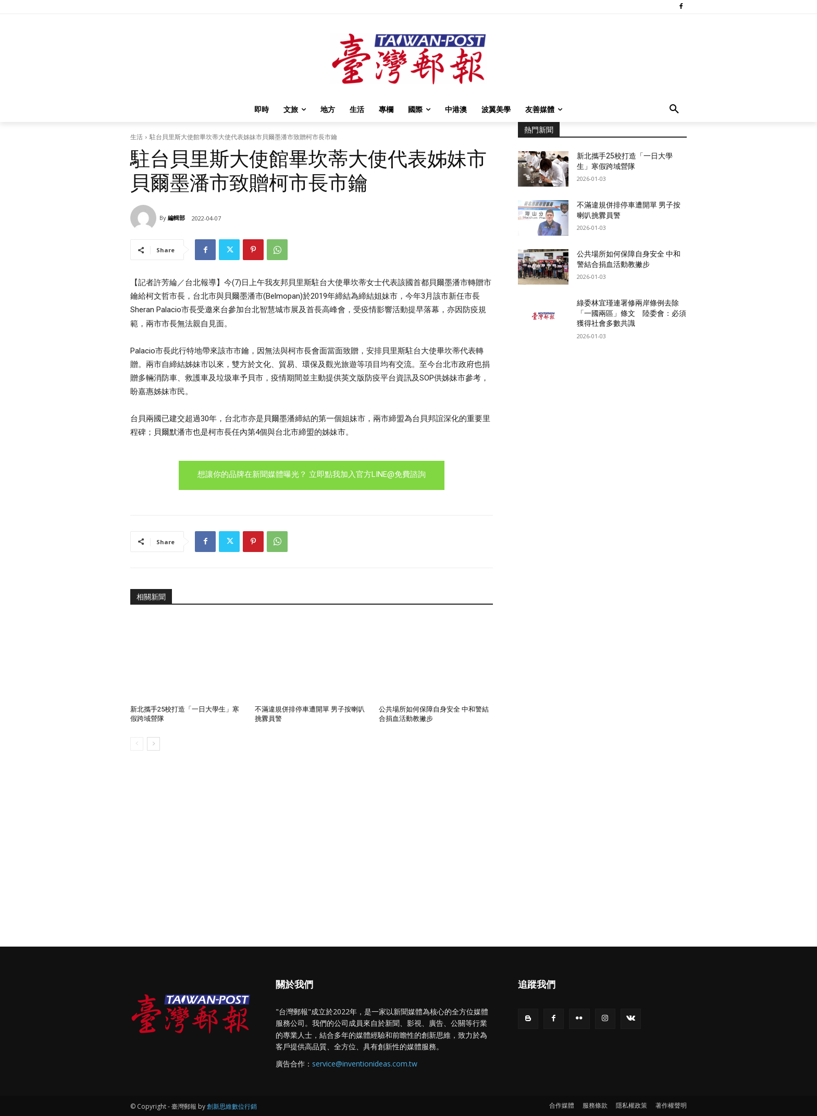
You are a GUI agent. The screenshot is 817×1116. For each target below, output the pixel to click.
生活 (136, 136)
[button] (674, 109)
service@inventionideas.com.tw (364, 1064)
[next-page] (153, 744)
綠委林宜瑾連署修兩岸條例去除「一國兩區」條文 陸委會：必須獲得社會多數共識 (631, 313)
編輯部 (176, 218)
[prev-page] (136, 744)
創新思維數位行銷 (232, 1106)
